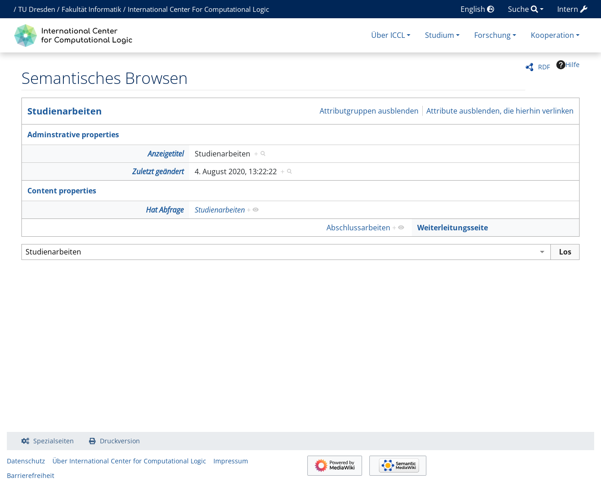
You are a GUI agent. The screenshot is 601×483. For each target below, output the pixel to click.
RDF (544, 66)
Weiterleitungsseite (452, 228)
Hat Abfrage (165, 210)
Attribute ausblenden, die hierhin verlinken (500, 111)
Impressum (230, 461)
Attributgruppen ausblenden (369, 111)
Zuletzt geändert (158, 171)
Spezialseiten (53, 440)
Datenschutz (26, 461)
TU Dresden (36, 9)
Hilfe (568, 64)
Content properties (61, 191)
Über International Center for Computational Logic (129, 461)
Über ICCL (388, 35)
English (477, 9)
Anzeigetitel (166, 154)
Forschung (492, 35)
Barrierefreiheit (30, 475)
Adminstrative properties (73, 135)
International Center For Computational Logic (198, 9)
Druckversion (120, 440)
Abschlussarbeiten (358, 228)
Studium (439, 35)
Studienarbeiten (64, 111)
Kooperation (552, 35)
